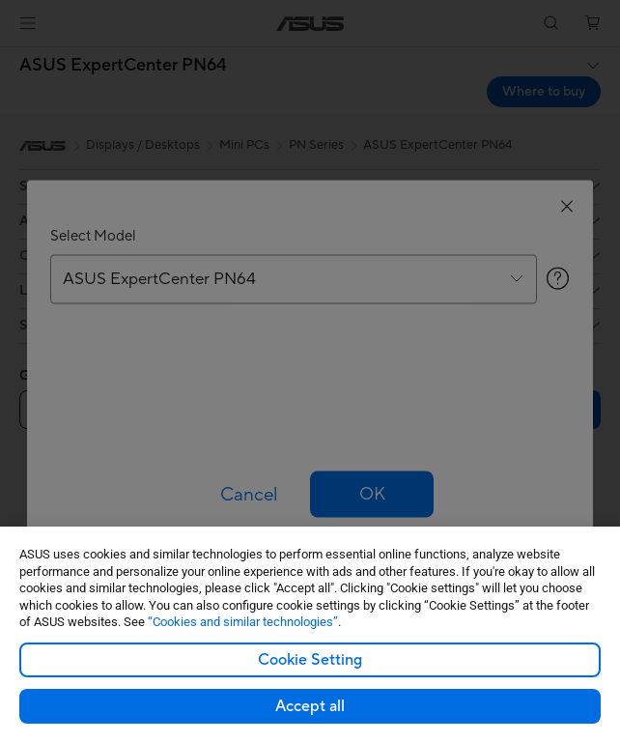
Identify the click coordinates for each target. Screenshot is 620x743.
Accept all (310, 706)
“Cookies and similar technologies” (243, 621)
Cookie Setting (310, 660)
